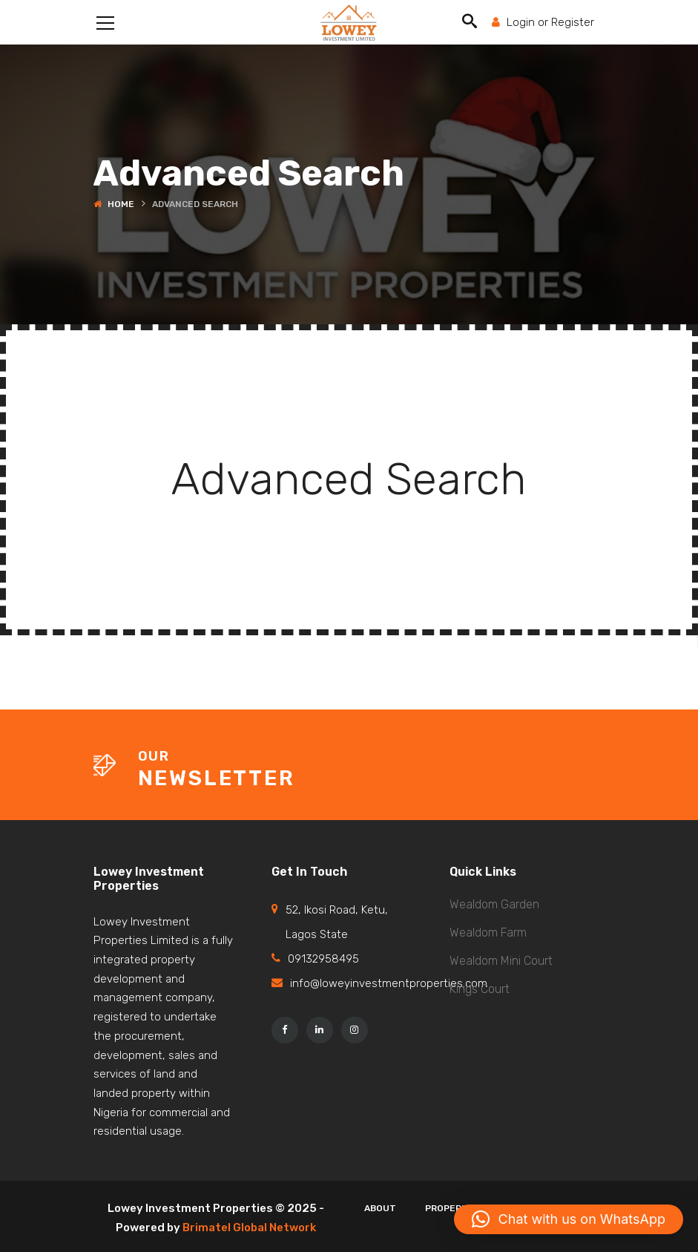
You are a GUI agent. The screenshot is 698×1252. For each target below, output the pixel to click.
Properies (450, 1208)
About (380, 1208)
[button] (568, 1219)
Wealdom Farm (488, 932)
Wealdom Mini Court (501, 961)
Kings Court (480, 989)
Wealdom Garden (494, 904)
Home (121, 204)
